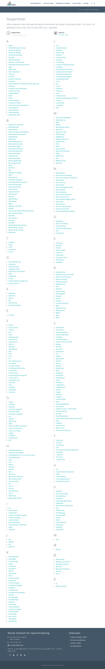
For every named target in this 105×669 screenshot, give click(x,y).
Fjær (10, 351)
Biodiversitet (13, 177)
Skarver (58, 363)
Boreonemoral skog (15, 213)
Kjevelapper (13, 573)
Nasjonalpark (60, 173)
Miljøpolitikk (60, 141)
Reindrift (59, 289)
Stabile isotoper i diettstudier (66, 409)
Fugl (10, 385)
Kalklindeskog (13, 557)
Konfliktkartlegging (15, 585)
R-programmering (62, 303)
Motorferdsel (60, 149)
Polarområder (60, 250)
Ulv (57, 469)
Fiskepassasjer (14, 337)
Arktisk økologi (14, 100)
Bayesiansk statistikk (16, 125)
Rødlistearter (60, 310)
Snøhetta (59, 394)
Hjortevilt (12, 474)
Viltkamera (59, 525)
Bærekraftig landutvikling (17, 225)
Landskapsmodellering (64, 74)
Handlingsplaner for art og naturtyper (22, 455)
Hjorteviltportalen (15, 479)
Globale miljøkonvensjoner (18, 426)
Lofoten (58, 100)
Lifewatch (59, 91)
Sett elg (58, 347)
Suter (58, 421)
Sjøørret (58, 361)
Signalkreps (60, 351)
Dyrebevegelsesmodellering (18, 281)
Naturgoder (60, 180)
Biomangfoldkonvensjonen (18, 182)
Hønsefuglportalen (15, 498)
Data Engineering (15, 262)
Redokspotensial (61, 282)
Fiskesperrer (13, 339)
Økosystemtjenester (63, 569)
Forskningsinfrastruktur (17, 368)
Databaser (12, 264)
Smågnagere (60, 385)
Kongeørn (12, 588)
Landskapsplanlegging (63, 77)
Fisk (10, 332)
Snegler (58, 392)
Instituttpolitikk (14, 522)
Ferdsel (11, 330)
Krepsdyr (12, 602)
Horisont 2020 (13, 481)
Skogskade (59, 375)
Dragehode (12, 276)
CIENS (11, 245)
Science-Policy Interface (64, 342)
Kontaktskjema (76, 646)
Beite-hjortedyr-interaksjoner (19, 132)
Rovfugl (58, 301)
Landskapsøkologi (62, 79)
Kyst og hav (13, 616)
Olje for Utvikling (62, 223)
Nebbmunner (60, 204)
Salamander (60, 327)
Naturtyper (60, 202)
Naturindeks (60, 185)
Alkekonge (12, 69)
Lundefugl (59, 105)
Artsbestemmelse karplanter (19, 105)
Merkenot (59, 129)
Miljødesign (60, 137)
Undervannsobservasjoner (65, 472)
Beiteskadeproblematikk (17, 134)
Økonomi (59, 567)
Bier (10, 170)
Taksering (59, 440)
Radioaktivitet (60, 272)
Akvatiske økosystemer (17, 62)
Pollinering (59, 255)
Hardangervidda (14, 457)
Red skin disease (61, 279)
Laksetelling (60, 62)
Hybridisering (13, 491)
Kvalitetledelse (14, 611)
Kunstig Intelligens (15, 609)
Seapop (58, 344)
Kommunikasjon (14, 583)
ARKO (10, 96)
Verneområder (61, 515)
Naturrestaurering (62, 197)
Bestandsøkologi (14, 153)
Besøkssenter (13, 156)
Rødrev (58, 313)
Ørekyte (58, 571)
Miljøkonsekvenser (62, 139)
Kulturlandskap (14, 607)
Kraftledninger (14, 600)
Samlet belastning (62, 335)
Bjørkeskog (12, 201)
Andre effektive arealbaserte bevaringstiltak (24, 84)
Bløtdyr (11, 208)
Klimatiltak (12, 580)
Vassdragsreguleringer (64, 501)
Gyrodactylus (13, 438)
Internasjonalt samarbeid (17, 525)
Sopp (57, 402)
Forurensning (13, 373)
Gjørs (10, 423)
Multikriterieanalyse (63, 151)
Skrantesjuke (60, 378)
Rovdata (58, 296)
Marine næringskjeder (63, 118)
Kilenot (11, 571)
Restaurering (60, 291)
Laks (57, 45)
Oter (57, 231)
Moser (58, 146)
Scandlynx (59, 337)
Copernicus (12, 249)
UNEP (58, 474)
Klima (10, 576)
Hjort (10, 472)
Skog (57, 370)
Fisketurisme (13, 342)
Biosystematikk (14, 192)
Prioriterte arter (61, 257)
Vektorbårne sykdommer (64, 506)
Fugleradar (12, 390)
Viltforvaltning (61, 522)
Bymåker (12, 223)
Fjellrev (11, 344)
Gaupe (11, 402)
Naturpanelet (60, 190)
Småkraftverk (60, 387)
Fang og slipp (13, 327)
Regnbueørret (60, 284)
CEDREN (11, 242)
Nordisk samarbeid (62, 209)
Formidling (12, 363)
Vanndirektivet (61, 496)
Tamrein (59, 443)
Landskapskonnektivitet (64, 69)
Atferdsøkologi (14, 112)
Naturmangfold (35, 3)
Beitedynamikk (14, 127)
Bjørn (10, 204)
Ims (10, 508)
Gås (10, 440)
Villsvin (58, 520)
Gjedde (11, 419)
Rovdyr (58, 298)
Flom (10, 354)
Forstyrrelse (13, 370)
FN (9, 359)
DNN (10, 274)
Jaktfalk (11, 542)
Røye (57, 315)
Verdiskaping (60, 513)
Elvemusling (13, 303)
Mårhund (59, 163)
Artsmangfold (13, 108)
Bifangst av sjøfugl (15, 173)
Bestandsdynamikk (15, 141)
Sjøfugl (58, 356)
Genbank (12, 404)
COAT (10, 247)
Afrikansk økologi (15, 53)
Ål (56, 584)
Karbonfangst (13, 561)
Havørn (11, 469)
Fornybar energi (14, 366)
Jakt (10, 539)
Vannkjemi (59, 498)
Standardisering (61, 411)
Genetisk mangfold (15, 409)
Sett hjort (59, 349)
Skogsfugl (59, 373)
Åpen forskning (61, 586)
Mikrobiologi (60, 134)
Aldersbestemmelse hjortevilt (19, 65)
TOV (57, 447)
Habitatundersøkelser (16, 453)
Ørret (58, 574)
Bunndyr (11, 220)
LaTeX (58, 81)
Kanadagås (12, 559)
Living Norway (61, 96)
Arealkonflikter (14, 93)
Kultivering (12, 604)
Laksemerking (60, 57)
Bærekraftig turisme (16, 228)
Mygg (58, 153)
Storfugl (58, 414)
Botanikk (12, 216)
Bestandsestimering (16, 144)
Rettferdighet (60, 294)
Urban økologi (61, 476)
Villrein (58, 517)
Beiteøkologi (13, 137)
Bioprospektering (15, 187)
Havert (11, 465)
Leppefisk (59, 88)
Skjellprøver (60, 368)
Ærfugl (58, 549)
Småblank (59, 382)
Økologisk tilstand (62, 564)
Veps (57, 508)
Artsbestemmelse (15, 103)
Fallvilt (11, 325)
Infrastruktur (13, 510)
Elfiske (11, 298)
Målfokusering (61, 161)
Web (57, 539)
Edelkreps (12, 293)
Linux (57, 93)
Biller (10, 175)
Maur (57, 122)
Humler (11, 488)
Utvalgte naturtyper (63, 481)
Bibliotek (12, 168)
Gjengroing (12, 421)
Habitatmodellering (15, 450)
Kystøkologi (13, 621)
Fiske (10, 335)
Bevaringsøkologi (15, 163)
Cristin (11, 252)
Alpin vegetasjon (14, 72)
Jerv (10, 544)
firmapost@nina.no (16, 645)
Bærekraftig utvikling (16, 230)
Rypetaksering (61, 308)
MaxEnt (58, 125)
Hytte (10, 493)
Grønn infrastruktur (15, 428)
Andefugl (12, 81)
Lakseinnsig (60, 53)
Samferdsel (60, 330)
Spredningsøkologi (62, 404)
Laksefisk (59, 50)
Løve (57, 108)
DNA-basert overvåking (17, 271)
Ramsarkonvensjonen (63, 277)
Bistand (11, 196)
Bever (10, 165)
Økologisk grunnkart (63, 562)
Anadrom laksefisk (15, 79)
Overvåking (60, 233)
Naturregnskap (61, 192)
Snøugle (58, 397)
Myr (57, 158)
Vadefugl (59, 491)
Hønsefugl (12, 496)
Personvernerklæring (78, 640)
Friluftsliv (12, 382)
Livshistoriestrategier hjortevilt (67, 98)
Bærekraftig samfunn (63, 3)
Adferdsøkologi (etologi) (17, 48)
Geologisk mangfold (15, 414)
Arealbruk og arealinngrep (18, 88)
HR (9, 484)
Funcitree (12, 392)
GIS (10, 416)
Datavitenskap (14, 267)
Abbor (11, 45)
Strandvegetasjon (62, 416)
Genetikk (12, 407)
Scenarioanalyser (62, 339)
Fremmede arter (14, 380)
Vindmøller (59, 530)
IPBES (10, 527)
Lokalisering (60, 103)
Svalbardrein (60, 425)
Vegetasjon (59, 503)
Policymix (59, 253)
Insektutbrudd (14, 520)
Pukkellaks (59, 262)
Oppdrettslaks (61, 226)
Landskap (59, 67)
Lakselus (59, 55)
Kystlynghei (13, 619)
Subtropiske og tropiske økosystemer (69, 418)
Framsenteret (13, 378)
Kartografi (12, 569)
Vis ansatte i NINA (63, 35)
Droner (11, 278)
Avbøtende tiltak (14, 115)
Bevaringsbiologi (14, 158)
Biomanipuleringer (15, 184)
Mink (57, 144)
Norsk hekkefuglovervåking (65, 211)
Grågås (11, 433)
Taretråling (60, 445)
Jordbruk (12, 547)
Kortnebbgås (13, 597)
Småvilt (58, 390)
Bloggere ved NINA (15, 206)
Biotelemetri (13, 194)
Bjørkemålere (13, 199)
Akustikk (12, 57)
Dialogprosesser (14, 269)
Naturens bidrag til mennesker (66, 178)
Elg (10, 300)
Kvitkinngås (13, 614)
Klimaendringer (14, 578)
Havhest (11, 467)
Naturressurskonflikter (64, 194)
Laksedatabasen (61, 48)
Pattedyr (59, 245)
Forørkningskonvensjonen (18, 375)
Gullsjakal (12, 435)
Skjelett (58, 366)
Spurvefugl (59, 406)
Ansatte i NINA (76, 643)
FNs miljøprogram (15, 361)
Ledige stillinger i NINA (79, 637)
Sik (57, 354)
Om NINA (86, 3)
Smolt (58, 380)
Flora (10, 356)
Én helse (11, 315)
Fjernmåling (13, 349)
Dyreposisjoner (14, 283)
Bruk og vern (13, 218)
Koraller (11, 595)
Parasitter (59, 243)
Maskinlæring (60, 120)
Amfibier (12, 77)
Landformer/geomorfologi (65, 65)
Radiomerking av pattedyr (65, 274)
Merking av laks (61, 132)
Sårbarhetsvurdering (63, 430)
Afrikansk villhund (15, 50)
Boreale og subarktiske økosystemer (21, 211)
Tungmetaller (60, 459)
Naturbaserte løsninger (64, 175)
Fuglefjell (12, 387)
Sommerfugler (61, 399)
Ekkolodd (12, 296)
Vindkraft (59, 527)
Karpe (11, 564)
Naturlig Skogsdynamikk (64, 187)
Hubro (11, 486)
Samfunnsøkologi (62, 332)
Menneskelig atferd (62, 127)
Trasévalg (59, 452)
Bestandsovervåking (16, 149)
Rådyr (58, 318)
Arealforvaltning (14, 91)
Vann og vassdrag (62, 494)
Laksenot (59, 60)
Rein (57, 286)
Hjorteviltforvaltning (16, 476)
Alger (10, 67)
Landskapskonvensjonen (64, 72)
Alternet (11, 74)
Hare (10, 460)
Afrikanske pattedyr (15, 55)
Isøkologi (12, 530)
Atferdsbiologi (14, 110)
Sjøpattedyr (60, 359)
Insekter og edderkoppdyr (18, 515)
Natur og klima (48, 3)
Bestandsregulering (15, 151)
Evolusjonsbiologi (15, 305)
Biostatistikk (13, 189)
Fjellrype (12, 347)
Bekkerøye (12, 139)
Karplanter (12, 566)
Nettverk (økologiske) (63, 206)
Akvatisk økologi (14, 60)
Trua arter (59, 457)
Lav (57, 84)
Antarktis (12, 86)
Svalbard (59, 423)
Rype (57, 306)
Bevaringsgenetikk (15, 161)
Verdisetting (60, 510)
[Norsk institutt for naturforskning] (11, 3)
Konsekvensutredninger (17, 592)
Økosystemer (76, 3)
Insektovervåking (14, 517)
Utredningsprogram (63, 479)
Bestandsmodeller (15, 146)
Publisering (60, 260)
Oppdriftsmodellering (63, 228)
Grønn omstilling (14, 431)
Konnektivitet (13, 590)
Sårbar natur (60, 428)
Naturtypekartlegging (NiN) (65, 199)
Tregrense (59, 455)
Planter (58, 248)
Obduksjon (59, 221)
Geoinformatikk (14, 412)
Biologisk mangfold (15, 180)
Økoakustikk (60, 559)
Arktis (11, 98)
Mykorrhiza (60, 156)
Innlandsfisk (13, 513)
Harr (10, 462)
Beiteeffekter (13, 129)
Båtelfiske (12, 232)
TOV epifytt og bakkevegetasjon (67, 450)
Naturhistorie (60, 182)
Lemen (58, 86)
